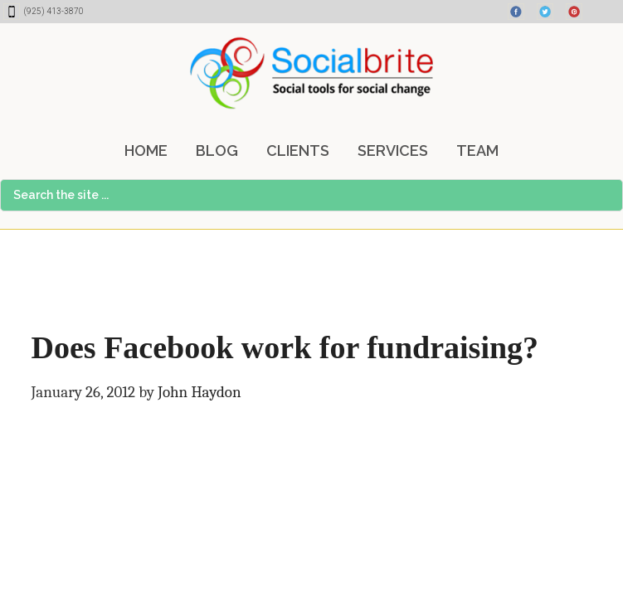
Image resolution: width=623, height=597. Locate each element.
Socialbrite (311, 73)
